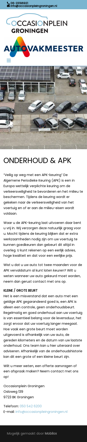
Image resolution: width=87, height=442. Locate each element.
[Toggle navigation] (9, 60)
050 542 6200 (31, 406)
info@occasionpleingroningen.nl (42, 411)
